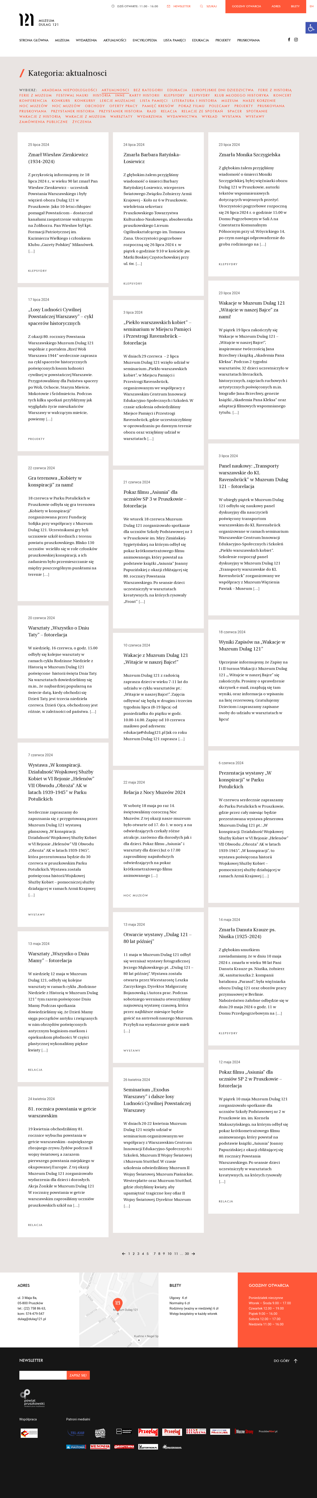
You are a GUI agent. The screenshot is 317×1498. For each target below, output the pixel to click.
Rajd (152, 111)
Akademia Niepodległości (69, 90)
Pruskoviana (248, 40)
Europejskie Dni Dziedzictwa (223, 90)
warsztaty (121, 116)
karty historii (144, 95)
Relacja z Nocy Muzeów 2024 (154, 792)
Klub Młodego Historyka (242, 95)
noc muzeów (33, 106)
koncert (282, 95)
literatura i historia (194, 101)
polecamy (219, 106)
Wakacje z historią (40, 116)
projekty (243, 106)
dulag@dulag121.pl (32, 1319)
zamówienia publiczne (43, 122)
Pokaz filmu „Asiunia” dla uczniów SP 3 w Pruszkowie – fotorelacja (154, 499)
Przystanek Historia (73, 111)
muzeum (229, 101)
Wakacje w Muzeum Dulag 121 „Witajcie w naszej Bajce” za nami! (252, 310)
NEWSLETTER (181, 6)
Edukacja (200, 40)
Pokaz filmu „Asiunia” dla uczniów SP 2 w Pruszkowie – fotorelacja (250, 1079)
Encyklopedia (145, 40)
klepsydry (174, 95)
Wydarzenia (86, 40)
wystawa (231, 116)
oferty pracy (123, 106)
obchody (95, 106)
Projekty (223, 40)
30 (187, 1254)
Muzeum (62, 40)
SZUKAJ (211, 6)
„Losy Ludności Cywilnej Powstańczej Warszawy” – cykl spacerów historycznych (60, 316)
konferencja (33, 101)
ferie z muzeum (35, 95)
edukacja (177, 90)
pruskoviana (271, 106)
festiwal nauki (72, 95)
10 (169, 1254)
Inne (120, 95)
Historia (102, 95)
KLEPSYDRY (199, 95)
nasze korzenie (259, 101)
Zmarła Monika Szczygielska (249, 155)
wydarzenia (149, 116)
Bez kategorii (148, 90)
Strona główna (33, 40)
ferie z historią (275, 90)
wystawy (255, 116)
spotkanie (257, 111)
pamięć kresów (158, 106)
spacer (235, 111)
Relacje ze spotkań (202, 111)
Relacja (169, 111)
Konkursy (85, 101)
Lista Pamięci (154, 101)
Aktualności (114, 40)
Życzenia (82, 122)
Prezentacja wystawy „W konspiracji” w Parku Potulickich (245, 780)
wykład (210, 116)
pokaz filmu (192, 106)
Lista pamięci (175, 40)
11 (176, 1254)
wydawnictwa (182, 116)
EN (311, 6)
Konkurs (61, 101)
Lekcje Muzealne (118, 101)
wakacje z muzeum (85, 116)
